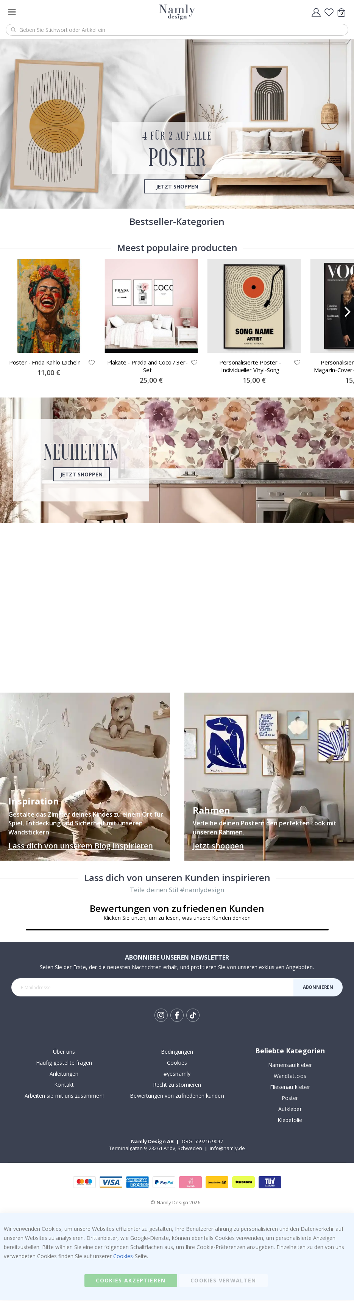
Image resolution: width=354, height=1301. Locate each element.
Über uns (64, 1052)
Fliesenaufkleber (290, 1088)
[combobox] (177, 30)
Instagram (161, 1016)
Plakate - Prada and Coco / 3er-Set (147, 366)
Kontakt (63, 1085)
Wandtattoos (290, 1077)
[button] (91, 363)
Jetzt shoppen (177, 186)
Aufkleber (290, 1110)
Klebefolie (290, 1121)
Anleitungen (64, 1074)
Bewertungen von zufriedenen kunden (177, 1096)
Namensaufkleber (290, 1066)
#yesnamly (177, 1074)
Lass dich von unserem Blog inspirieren (80, 846)
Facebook (177, 1016)
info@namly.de (227, 1149)
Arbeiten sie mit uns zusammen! (64, 1096)
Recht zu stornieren (177, 1085)
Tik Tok (193, 1016)
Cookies (177, 1063)
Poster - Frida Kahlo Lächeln (45, 363)
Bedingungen (177, 1052)
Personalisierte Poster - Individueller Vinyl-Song (250, 366)
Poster (290, 1099)
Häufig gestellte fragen (64, 1063)
